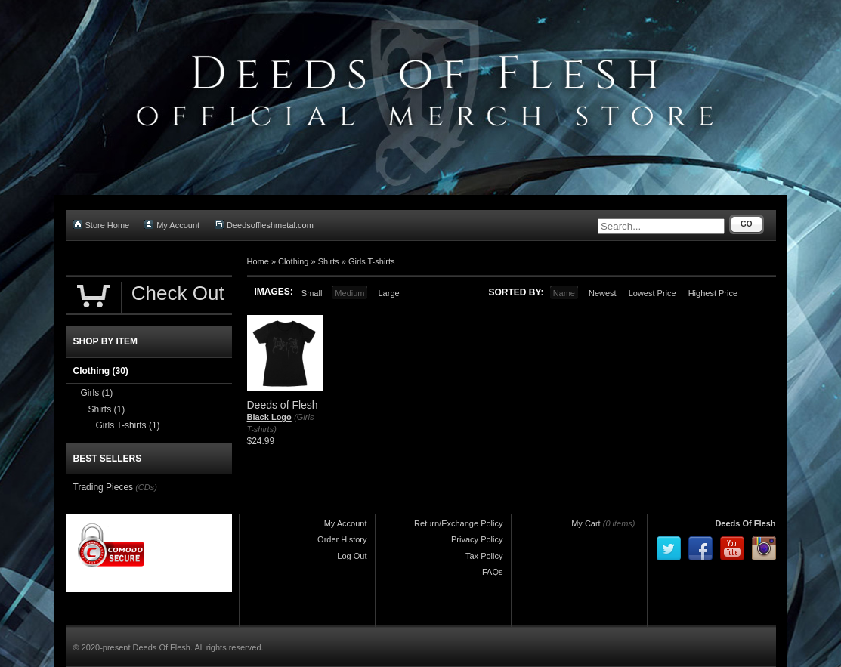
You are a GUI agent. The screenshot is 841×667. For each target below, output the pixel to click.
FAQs (492, 571)
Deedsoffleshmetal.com (264, 225)
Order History (341, 539)
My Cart (586, 523)
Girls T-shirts (371, 261)
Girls (97, 393)
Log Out (351, 555)
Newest (603, 293)
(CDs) (146, 487)
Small (312, 293)
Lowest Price (652, 293)
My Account (171, 225)
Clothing (293, 261)
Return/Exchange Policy (458, 523)
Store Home (101, 225)
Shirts (328, 261)
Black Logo (269, 417)
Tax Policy (484, 555)
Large (388, 293)
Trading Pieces (103, 487)
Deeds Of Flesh (745, 523)
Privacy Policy (476, 539)
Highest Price (712, 293)
